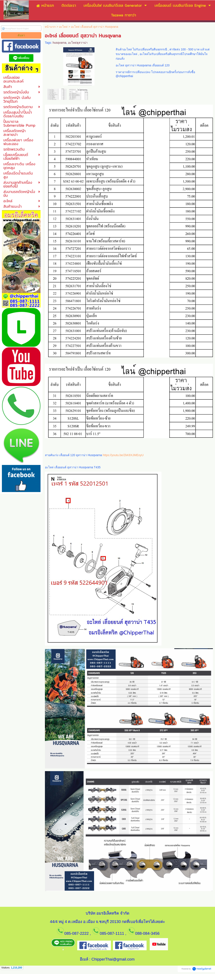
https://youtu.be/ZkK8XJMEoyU (123, 455)
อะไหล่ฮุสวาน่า (78, 42)
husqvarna (59, 42)
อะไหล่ (63, 26)
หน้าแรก (50, 26)
